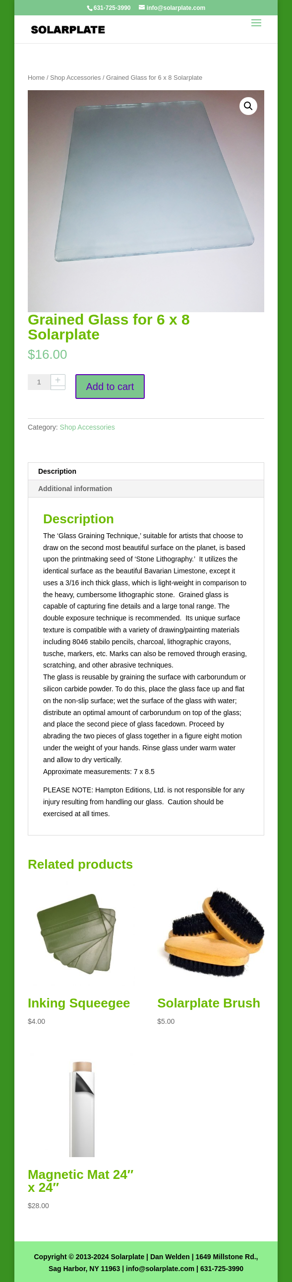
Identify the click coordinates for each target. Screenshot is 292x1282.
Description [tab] (57, 471)
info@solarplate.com (160, 1269)
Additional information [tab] (75, 489)
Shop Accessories (75, 77)
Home (36, 77)
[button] (248, 106)
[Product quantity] (43, 382)
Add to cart (110, 386)
